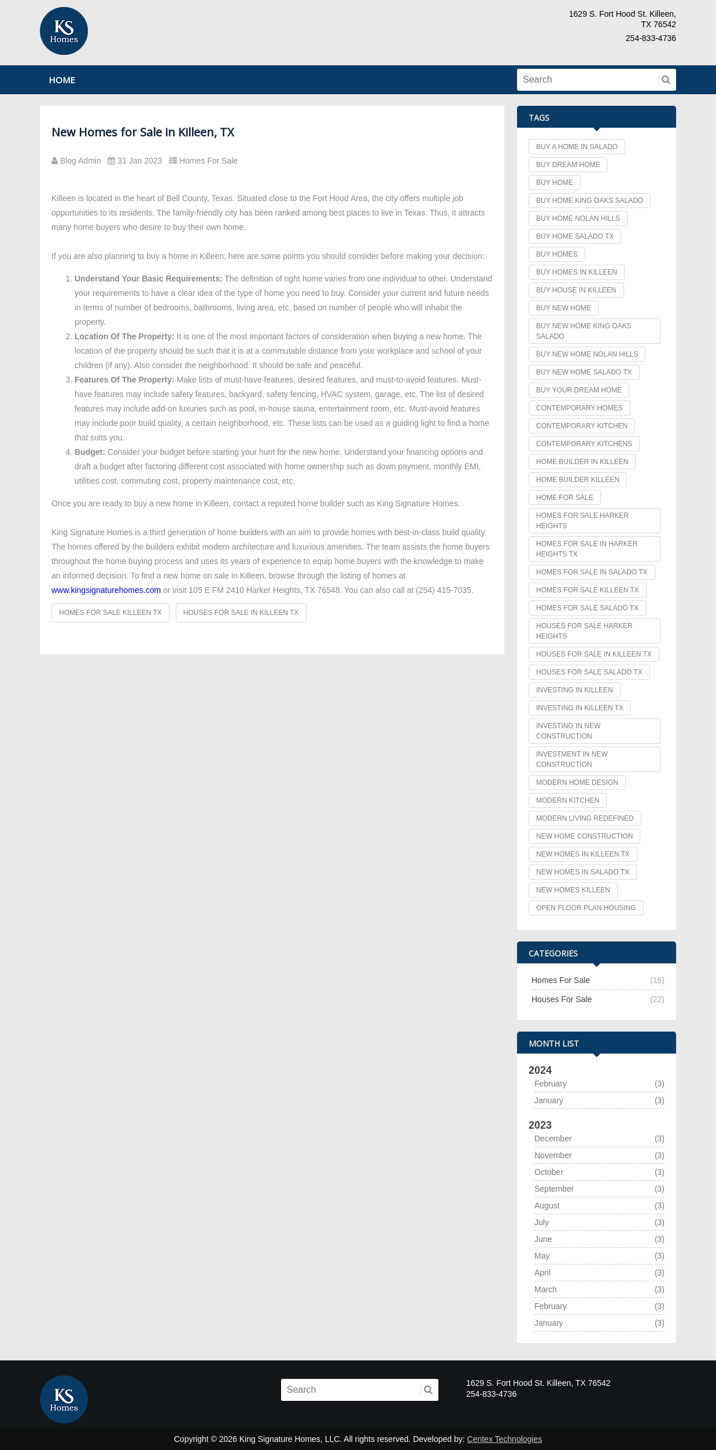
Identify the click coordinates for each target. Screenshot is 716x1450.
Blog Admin (79, 160)
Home (62, 80)
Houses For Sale (562, 999)
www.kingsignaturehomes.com (106, 590)
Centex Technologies (504, 1439)
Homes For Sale (205, 160)
